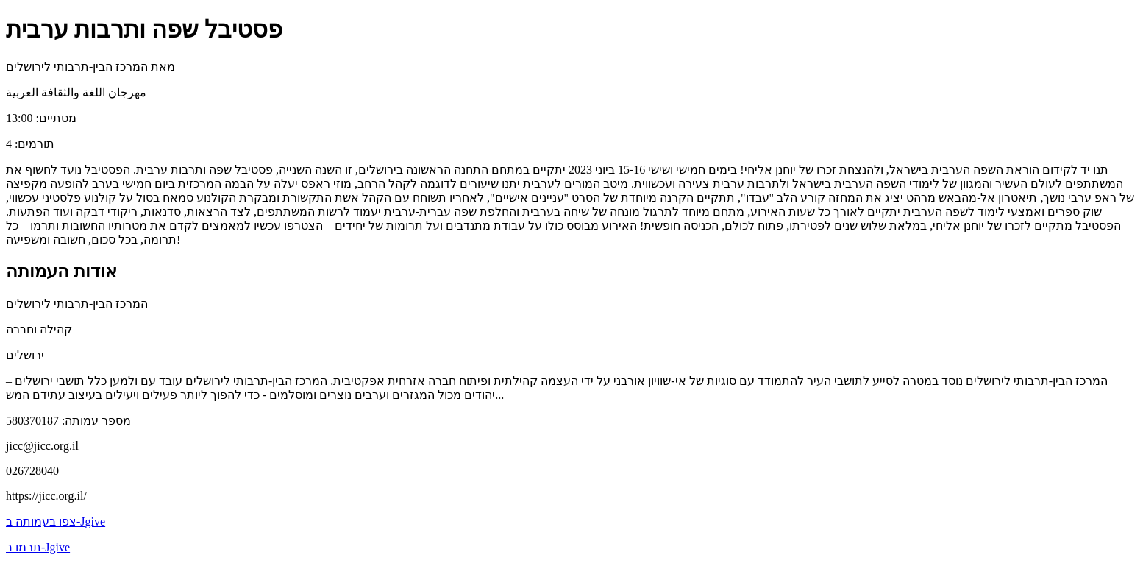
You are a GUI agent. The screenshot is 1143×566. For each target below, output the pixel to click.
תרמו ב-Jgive (38, 547)
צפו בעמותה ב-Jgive (55, 521)
